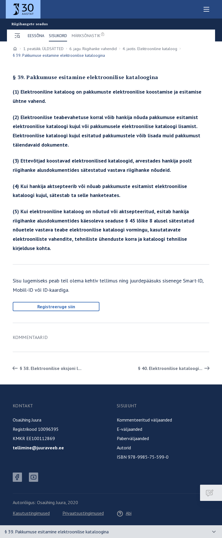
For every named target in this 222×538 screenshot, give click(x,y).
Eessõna (36, 35)
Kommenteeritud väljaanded (144, 420)
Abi (124, 513)
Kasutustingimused (31, 513)
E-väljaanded (129, 429)
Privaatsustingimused (83, 513)
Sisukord (58, 35)
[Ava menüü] (17, 35)
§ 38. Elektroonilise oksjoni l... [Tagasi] (46, 368)
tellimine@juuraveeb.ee (38, 448)
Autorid (124, 448)
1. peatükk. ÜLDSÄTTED (43, 48)
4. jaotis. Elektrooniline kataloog (150, 48)
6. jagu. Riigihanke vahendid (93, 48)
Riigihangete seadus (30, 24)
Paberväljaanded (133, 438)
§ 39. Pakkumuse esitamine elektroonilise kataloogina (57, 532)
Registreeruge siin (56, 306)
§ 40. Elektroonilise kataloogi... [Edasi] (175, 368)
